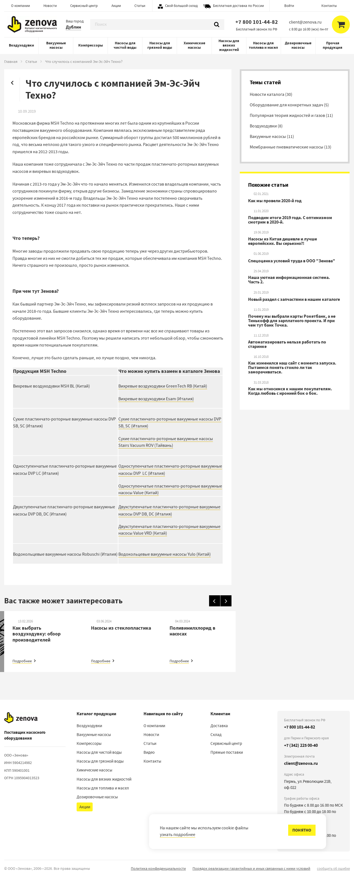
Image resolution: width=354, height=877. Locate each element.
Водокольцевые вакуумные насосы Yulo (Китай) (164, 554)
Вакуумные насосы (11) (272, 136)
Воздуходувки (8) (266, 126)
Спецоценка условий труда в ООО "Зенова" (291, 261)
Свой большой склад (181, 5)
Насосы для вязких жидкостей (228, 45)
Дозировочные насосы (298, 45)
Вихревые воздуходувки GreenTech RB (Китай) (162, 386)
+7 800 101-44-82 (256, 22)
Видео (149, 752)
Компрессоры (90, 45)
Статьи (139, 5)
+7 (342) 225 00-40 (301, 745)
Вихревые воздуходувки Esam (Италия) (156, 399)
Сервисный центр (84, 5)
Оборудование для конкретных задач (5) (289, 105)
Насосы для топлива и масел (263, 45)
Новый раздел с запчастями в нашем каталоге (294, 299)
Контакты (329, 5)
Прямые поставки (226, 752)
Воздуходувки (21, 45)
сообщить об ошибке (333, 868)
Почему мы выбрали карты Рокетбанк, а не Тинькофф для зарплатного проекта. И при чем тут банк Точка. (291, 320)
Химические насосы (194, 45)
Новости (50, 5)
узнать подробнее (177, 834)
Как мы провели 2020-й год (274, 201)
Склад (216, 734)
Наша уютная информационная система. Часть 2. (289, 279)
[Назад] (214, 600)
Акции (116, 5)
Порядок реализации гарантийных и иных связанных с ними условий (251, 868)
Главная (10, 61)
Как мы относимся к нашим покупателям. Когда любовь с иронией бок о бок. (290, 391)
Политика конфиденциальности (158, 868)
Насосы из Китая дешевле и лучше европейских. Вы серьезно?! (282, 241)
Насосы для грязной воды (159, 45)
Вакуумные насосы (56, 45)
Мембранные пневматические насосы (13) (290, 147)
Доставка (219, 726)
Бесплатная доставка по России (238, 5)
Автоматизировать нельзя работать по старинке (287, 344)
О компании (20, 5)
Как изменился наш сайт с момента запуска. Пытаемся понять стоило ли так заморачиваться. (292, 367)
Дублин (73, 27)
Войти (289, 5)
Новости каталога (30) (271, 94)
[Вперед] (225, 600)
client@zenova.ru (301, 763)
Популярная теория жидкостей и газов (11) (291, 115)
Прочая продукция (332, 45)
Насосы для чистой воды (125, 45)
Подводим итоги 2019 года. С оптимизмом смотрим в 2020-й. (290, 220)
